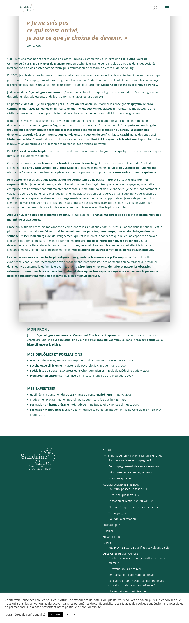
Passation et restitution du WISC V (130, 501)
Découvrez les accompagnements (130, 472)
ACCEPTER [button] (55, 614)
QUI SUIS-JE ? (111, 525)
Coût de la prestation (122, 519)
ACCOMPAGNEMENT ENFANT (122, 484)
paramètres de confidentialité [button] (93, 603)
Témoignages (117, 513)
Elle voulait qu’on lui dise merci (128, 591)
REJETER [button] (71, 614)
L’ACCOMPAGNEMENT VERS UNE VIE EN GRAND (133, 456)
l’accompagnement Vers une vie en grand (135, 466)
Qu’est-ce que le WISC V (123, 495)
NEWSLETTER (111, 537)
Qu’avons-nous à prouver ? (125, 569)
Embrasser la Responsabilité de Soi (131, 575)
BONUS (107, 543)
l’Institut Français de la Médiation (113, 139)
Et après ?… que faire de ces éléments (133, 507)
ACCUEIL (108, 450)
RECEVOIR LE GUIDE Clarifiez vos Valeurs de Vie (139, 547)
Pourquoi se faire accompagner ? (129, 460)
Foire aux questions (121, 478)
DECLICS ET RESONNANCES (120, 553)
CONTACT (109, 531)
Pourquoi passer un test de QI (128, 489)
